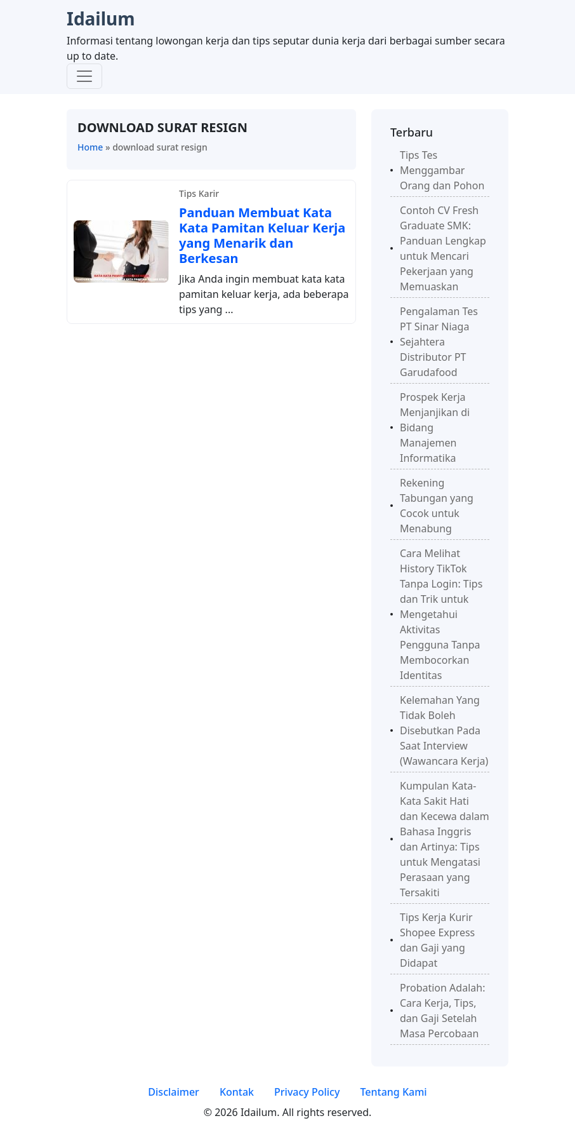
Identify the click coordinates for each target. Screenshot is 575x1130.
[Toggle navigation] (84, 76)
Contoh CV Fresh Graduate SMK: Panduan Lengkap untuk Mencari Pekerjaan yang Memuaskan (443, 248)
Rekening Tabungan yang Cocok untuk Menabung (436, 505)
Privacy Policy (307, 1092)
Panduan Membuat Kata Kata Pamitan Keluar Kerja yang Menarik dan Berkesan (262, 235)
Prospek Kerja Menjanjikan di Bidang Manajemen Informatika (435, 427)
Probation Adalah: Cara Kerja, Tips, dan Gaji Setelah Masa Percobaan (442, 1010)
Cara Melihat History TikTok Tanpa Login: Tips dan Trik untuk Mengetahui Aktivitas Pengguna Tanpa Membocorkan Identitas (441, 614)
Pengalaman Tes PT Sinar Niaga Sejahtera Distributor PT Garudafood (439, 341)
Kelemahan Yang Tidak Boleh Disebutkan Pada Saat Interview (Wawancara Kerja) (444, 730)
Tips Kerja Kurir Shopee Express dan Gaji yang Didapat (437, 940)
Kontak (237, 1092)
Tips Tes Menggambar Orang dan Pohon (442, 170)
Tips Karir (199, 193)
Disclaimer (173, 1092)
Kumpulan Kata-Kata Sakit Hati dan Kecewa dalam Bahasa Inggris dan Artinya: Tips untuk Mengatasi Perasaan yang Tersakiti (444, 839)
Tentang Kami (393, 1092)
